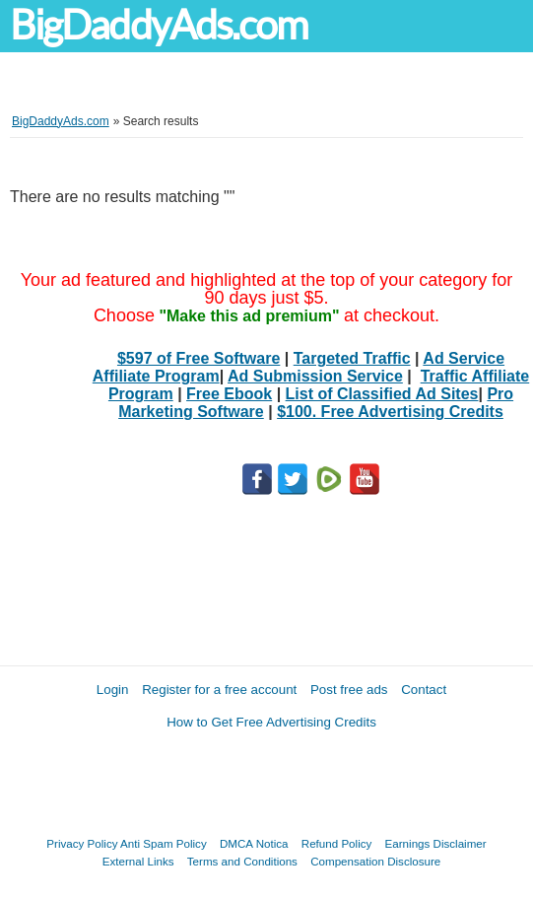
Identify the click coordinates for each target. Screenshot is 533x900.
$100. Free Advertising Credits (390, 411)
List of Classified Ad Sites (382, 393)
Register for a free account (219, 689)
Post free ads (349, 689)
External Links (138, 861)
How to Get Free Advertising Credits (271, 722)
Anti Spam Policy (163, 843)
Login (113, 689)
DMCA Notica (254, 843)
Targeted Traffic (352, 358)
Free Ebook (229, 393)
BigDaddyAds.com (158, 25)
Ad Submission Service (315, 376)
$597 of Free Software (198, 358)
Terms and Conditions (242, 861)
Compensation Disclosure (375, 861)
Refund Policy (336, 843)
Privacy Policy (81, 843)
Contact (423, 689)
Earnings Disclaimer (436, 843)
